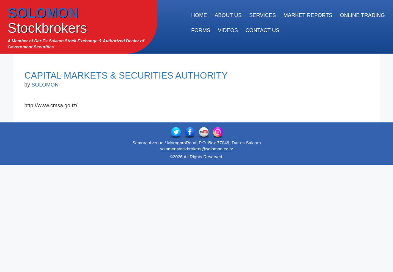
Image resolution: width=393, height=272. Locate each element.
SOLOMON (45, 85)
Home (199, 15)
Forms (200, 30)
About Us (227, 15)
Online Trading (362, 15)
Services (262, 15)
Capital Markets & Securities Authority (126, 75)
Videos (228, 30)
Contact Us (262, 30)
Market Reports (307, 15)
